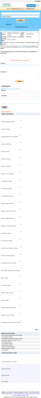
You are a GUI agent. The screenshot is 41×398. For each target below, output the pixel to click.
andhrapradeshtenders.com (21, 27)
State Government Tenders (8, 348)
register (20, 47)
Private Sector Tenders (7, 345)
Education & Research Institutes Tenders (11, 340)
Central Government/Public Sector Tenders (12, 335)
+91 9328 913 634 (29, 9)
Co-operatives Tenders (7, 337)
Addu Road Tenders (6, 368)
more (36, 329)
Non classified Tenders (7, 343)
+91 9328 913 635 (14, 9)
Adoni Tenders (4, 381)
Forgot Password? (6, 111)
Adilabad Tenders (5, 375)
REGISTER (31, 5)
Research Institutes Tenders (8, 347)
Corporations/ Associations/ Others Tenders (12, 338)
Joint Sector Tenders (6, 342)
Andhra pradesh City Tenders (9, 361)
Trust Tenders (5, 350)
